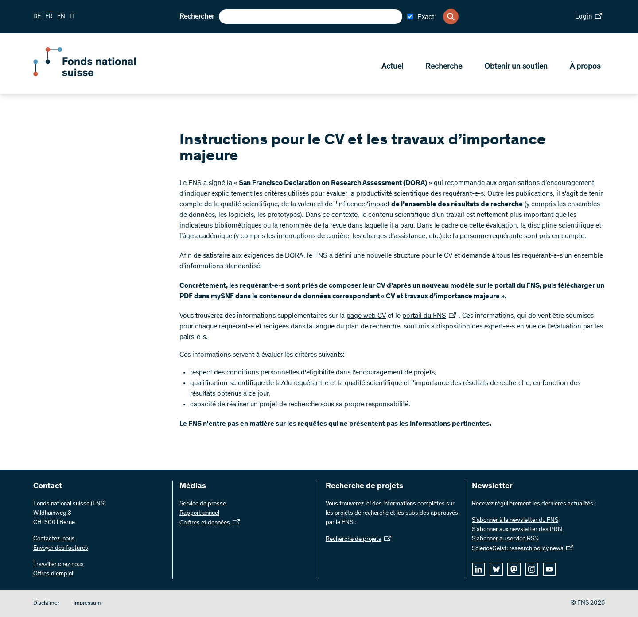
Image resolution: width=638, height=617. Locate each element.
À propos (585, 67)
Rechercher (196, 16)
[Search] (451, 16)
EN (61, 17)
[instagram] (531, 569)
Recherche (443, 67)
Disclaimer (46, 603)
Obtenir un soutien (516, 67)
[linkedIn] (478, 569)
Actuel (392, 67)
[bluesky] (496, 569)
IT (72, 17)
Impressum (87, 603)
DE (37, 17)
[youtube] (549, 569)
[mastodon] (514, 569)
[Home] (97, 74)
